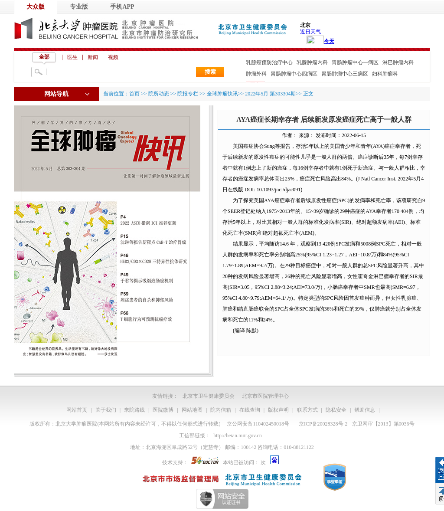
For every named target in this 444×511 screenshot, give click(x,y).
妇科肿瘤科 (385, 74)
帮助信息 (364, 410)
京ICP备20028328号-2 (323, 424)
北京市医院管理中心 (265, 396)
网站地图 (192, 410)
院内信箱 (220, 410)
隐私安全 (336, 410)
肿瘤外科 (256, 74)
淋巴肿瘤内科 (398, 62)
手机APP (122, 6)
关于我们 (105, 410)
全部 (44, 57)
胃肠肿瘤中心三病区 (344, 74)
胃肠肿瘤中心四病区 (294, 74)
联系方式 (307, 410)
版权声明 (278, 410)
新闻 (93, 57)
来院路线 (134, 410)
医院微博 (163, 410)
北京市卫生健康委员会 (209, 396)
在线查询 (249, 410)
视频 (113, 57)
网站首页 (76, 410)
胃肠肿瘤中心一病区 (355, 62)
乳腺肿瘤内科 (312, 62)
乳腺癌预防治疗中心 (269, 62)
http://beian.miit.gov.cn (237, 435)
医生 (72, 57)
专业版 (79, 6)
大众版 (35, 6)
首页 (134, 94)
